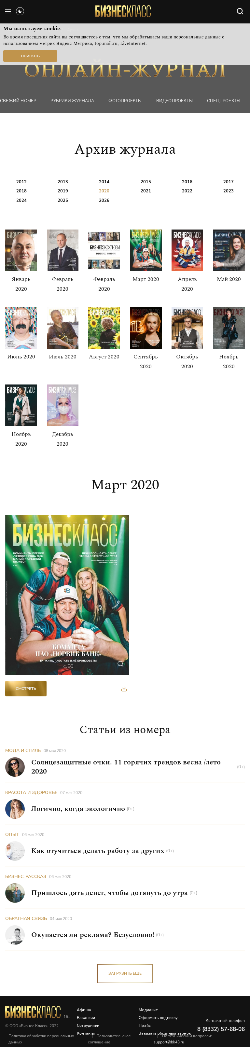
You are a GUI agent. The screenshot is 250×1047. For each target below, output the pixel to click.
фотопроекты (125, 101)
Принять (30, 56)
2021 (146, 191)
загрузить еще (125, 973)
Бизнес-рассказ (25, 876)
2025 (63, 200)
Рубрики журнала (72, 101)
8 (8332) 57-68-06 (221, 1029)
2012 (21, 182)
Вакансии (86, 1017)
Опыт (12, 834)
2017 (228, 182)
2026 (104, 200)
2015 (146, 182)
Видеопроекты (174, 101)
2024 (21, 200)
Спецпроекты (223, 101)
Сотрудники (88, 1025)
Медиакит (148, 1009)
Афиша (84, 1009)
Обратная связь (26, 918)
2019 (63, 191)
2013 (63, 182)
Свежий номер (18, 101)
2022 (187, 191)
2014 (104, 182)
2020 (104, 191)
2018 (21, 191)
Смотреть (26, 688)
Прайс (145, 1025)
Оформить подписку (158, 1017)
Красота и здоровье (31, 792)
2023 (228, 191)
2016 (187, 182)
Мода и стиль (23, 750)
